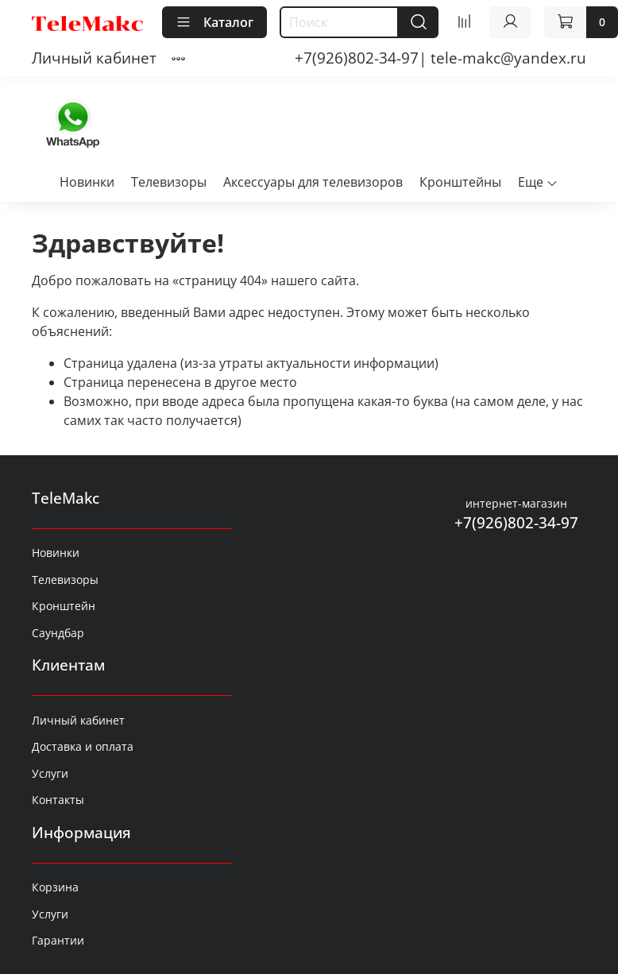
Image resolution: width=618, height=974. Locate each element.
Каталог (214, 22)
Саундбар (58, 632)
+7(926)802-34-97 (516, 522)
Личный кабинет (94, 57)
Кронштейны (460, 182)
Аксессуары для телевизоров (313, 182)
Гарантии (58, 940)
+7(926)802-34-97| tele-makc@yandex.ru (440, 57)
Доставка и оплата (82, 746)
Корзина (55, 887)
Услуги (50, 773)
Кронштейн (63, 605)
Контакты (58, 799)
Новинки (87, 182)
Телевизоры (169, 182)
